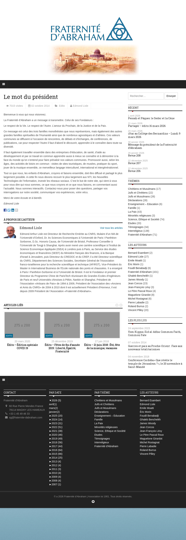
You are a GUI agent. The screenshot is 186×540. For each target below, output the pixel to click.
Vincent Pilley (135, 310)
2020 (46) (55, 434)
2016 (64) (55, 450)
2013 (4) (55, 461)
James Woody (136, 279)
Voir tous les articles (111, 227)
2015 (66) (55, 453)
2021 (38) (55, 430)
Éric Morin (134, 264)
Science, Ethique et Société (143, 219)
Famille (132, 207)
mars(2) (53, 408)
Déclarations (135, 200)
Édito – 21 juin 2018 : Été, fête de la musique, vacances (102, 346)
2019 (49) (55, 438)
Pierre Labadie (136, 302)
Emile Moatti (135, 260)
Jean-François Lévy (139, 287)
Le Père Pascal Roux (140, 291)
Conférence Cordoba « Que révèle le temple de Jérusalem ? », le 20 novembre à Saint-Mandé (155, 363)
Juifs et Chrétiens (138, 192)
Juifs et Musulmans (139, 196)
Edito (62, 105)
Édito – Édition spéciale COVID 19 (22, 346)
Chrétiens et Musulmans (141, 188)
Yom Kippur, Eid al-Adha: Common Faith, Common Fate (154, 333)
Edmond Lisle (80, 105)
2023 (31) (55, 423)
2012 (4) (55, 465)
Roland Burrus (136, 306)
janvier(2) (54, 411)
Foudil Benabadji (137, 268)
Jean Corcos (135, 283)
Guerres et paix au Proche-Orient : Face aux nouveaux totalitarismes (155, 347)
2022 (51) (55, 427)
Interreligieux (135, 230)
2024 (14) (55, 419)
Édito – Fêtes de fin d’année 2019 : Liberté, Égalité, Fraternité (62, 348)
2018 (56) (55, 442)
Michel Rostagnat (138, 298)
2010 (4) (55, 472)
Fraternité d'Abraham (140, 234)
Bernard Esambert (138, 252)
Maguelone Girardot (139, 294)
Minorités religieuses (139, 215)
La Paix (132, 211)
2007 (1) (55, 484)
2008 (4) (55, 480)
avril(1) (53, 404)
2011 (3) (55, 469)
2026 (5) (55, 400)
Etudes (132, 223)
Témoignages (135, 227)
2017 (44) (55, 446)
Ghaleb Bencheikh (138, 275)
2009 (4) (55, 476)
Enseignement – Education (143, 204)
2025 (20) (55, 415)
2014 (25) (55, 457)
